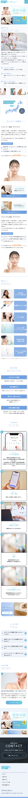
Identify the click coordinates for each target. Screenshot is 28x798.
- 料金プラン (4, 779)
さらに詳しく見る (14, 702)
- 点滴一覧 (4, 777)
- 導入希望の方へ (5, 785)
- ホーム (3, 774)
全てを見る (7, 613)
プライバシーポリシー (6, 790)
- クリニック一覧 (5, 782)
